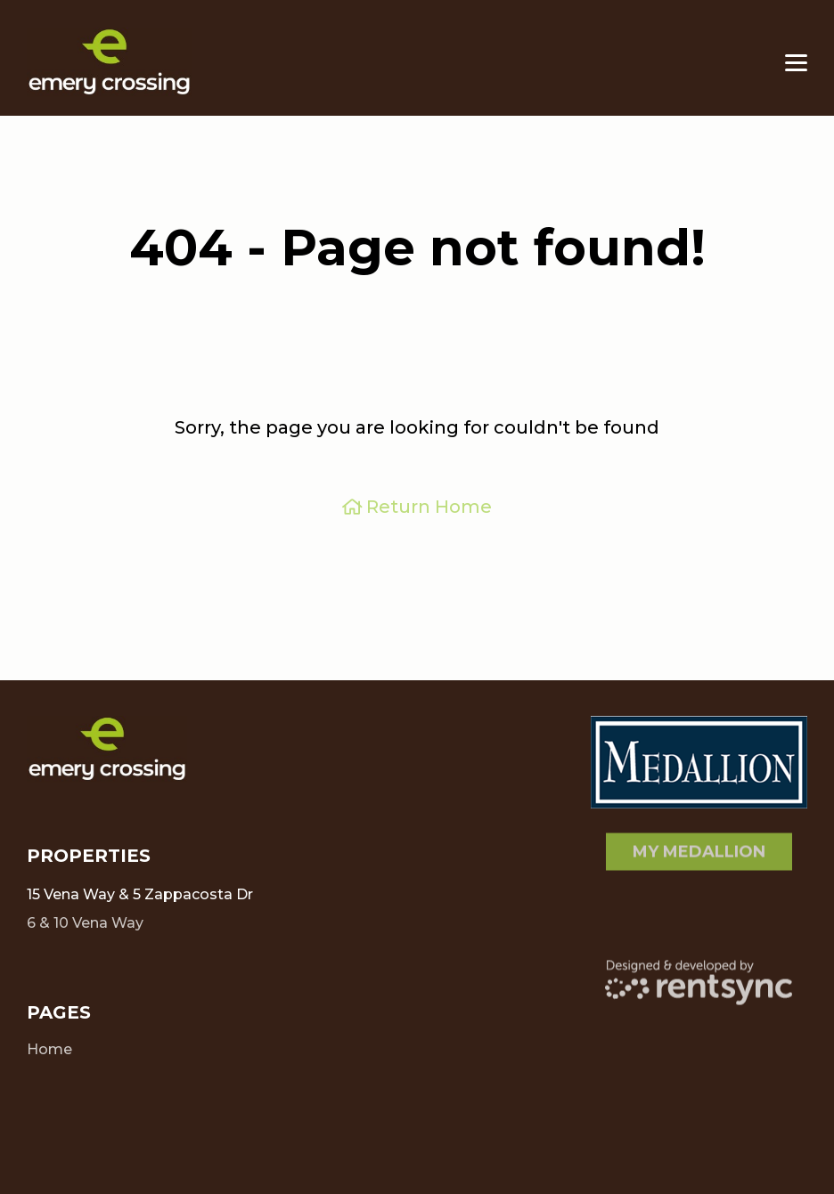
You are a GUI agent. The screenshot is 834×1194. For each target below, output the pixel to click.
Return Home (417, 506)
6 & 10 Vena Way (85, 916)
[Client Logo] (107, 749)
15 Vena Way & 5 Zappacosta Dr (140, 894)
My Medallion (699, 846)
